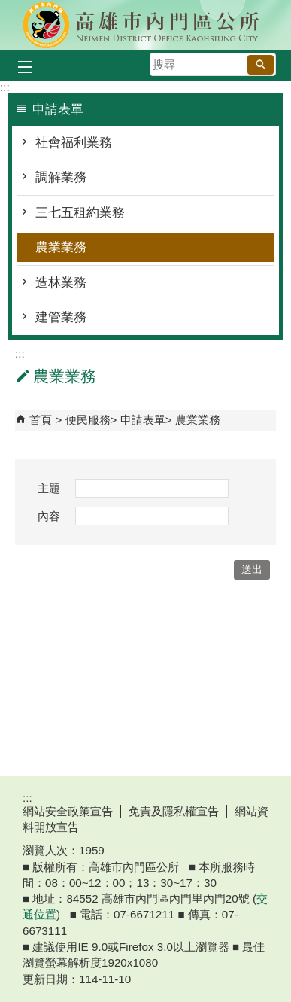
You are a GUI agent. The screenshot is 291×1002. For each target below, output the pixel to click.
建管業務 (60, 317)
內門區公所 (146, 25)
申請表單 (142, 419)
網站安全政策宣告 (68, 811)
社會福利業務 (73, 143)
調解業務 (60, 177)
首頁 (40, 419)
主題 (49, 488)
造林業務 (60, 283)
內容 (49, 516)
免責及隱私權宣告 (174, 811)
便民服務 (88, 419)
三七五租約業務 (80, 213)
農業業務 (60, 247)
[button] (260, 65)
